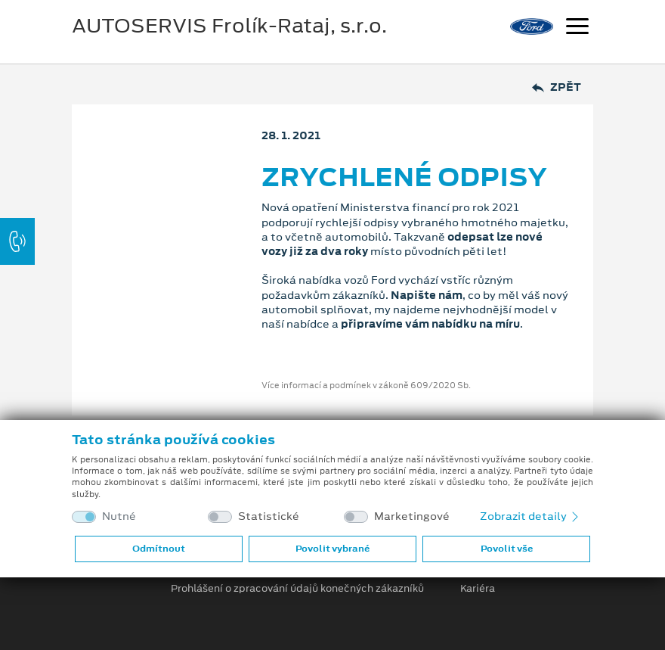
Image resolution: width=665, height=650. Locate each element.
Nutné (119, 516)
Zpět (556, 87)
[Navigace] (577, 28)
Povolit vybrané (332, 549)
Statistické (268, 516)
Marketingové (412, 516)
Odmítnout (158, 549)
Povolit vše (507, 549)
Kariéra (477, 589)
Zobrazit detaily (530, 516)
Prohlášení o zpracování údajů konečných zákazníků (297, 589)
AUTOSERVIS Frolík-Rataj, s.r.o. (229, 25)
